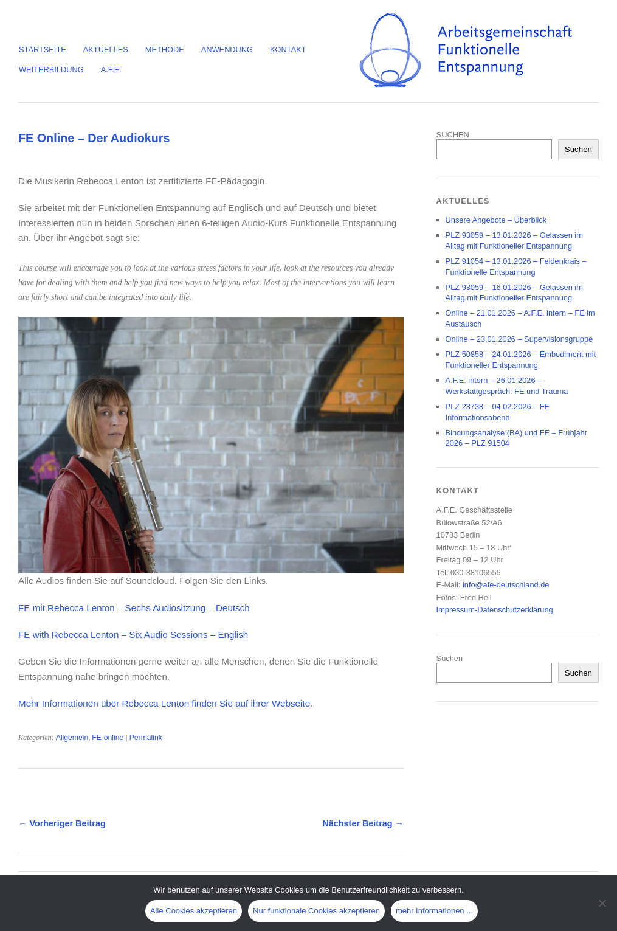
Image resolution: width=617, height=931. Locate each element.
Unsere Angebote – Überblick (496, 219)
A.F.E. (111, 69)
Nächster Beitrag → (363, 823)
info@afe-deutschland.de (506, 584)
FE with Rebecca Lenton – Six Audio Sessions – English (133, 634)
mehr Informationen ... (434, 910)
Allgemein (72, 737)
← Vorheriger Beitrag (62, 823)
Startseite (42, 49)
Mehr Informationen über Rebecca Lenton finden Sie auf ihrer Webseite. (165, 703)
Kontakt (288, 49)
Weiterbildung (51, 69)
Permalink (145, 737)
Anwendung (227, 49)
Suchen (578, 149)
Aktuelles (105, 49)
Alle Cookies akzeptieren (193, 910)
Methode (164, 49)
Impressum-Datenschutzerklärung (494, 609)
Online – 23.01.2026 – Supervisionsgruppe (519, 339)
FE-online (107, 737)
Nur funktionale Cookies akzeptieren (316, 910)
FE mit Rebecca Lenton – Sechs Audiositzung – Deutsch (134, 608)
